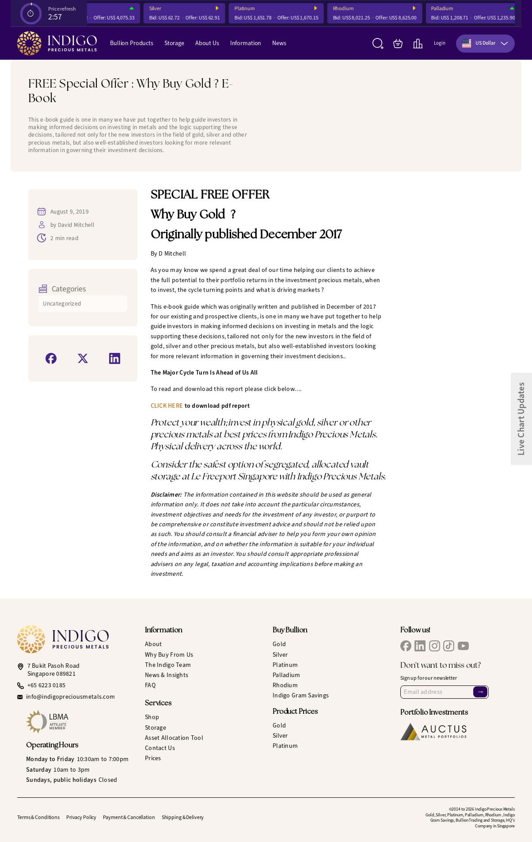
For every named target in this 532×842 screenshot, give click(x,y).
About (153, 644)
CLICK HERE (167, 406)
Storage (174, 43)
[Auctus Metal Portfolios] (433, 732)
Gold (279, 644)
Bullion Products (131, 43)
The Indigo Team (168, 665)
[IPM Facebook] (405, 645)
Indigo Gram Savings (301, 695)
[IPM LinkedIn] (420, 645)
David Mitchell (76, 225)
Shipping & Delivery (183, 817)
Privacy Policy (81, 817)
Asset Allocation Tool (174, 738)
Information (245, 43)
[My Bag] (397, 43)
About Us (207, 43)
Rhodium (370, 8)
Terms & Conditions (38, 817)
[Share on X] (82, 358)
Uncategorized (62, 303)
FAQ (150, 685)
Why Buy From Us (169, 655)
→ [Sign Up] (480, 691)
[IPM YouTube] (463, 645)
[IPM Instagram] (434, 645)
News (279, 43)
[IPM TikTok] (448, 645)
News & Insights (166, 675)
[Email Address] (444, 692)
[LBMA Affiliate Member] (79, 722)
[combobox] (485, 43)
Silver (182, 8)
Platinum (272, 8)
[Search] (378, 43)
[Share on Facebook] (51, 358)
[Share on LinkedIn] (114, 358)
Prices (153, 758)
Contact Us (160, 748)
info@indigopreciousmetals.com (70, 697)
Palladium (469, 8)
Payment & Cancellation (129, 817)
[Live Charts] (417, 43)
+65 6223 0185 (46, 685)
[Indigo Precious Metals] (57, 43)
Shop (152, 717)
